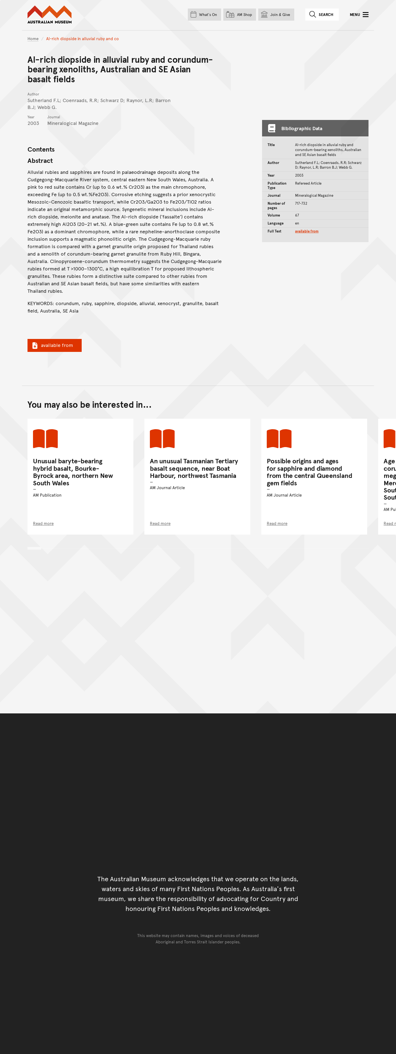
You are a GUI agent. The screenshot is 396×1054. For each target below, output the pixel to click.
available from (52, 345)
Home (33, 38)
